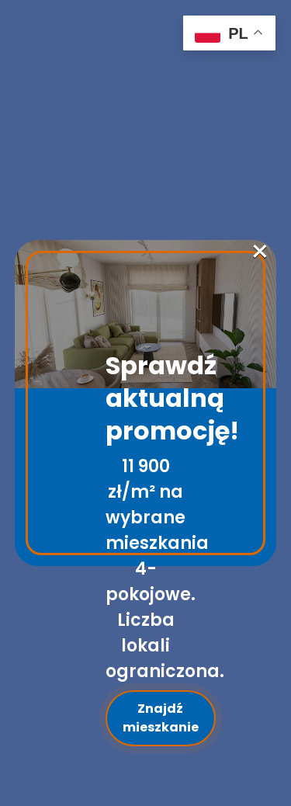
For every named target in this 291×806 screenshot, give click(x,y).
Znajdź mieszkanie (161, 718)
